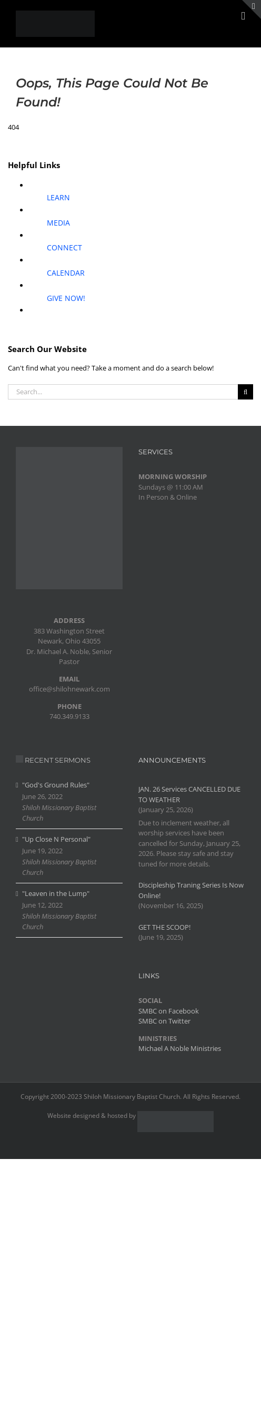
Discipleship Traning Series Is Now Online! (191, 890)
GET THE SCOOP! (164, 927)
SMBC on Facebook (168, 1011)
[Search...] (123, 392)
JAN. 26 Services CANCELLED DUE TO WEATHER (189, 794)
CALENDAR (66, 273)
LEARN (58, 197)
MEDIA (58, 223)
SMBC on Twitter (164, 1021)
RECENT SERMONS (58, 760)
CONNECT (64, 247)
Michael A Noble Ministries (179, 1048)
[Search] (245, 392)
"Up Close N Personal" (56, 839)
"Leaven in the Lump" (55, 893)
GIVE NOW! (66, 298)
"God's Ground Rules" (55, 785)
